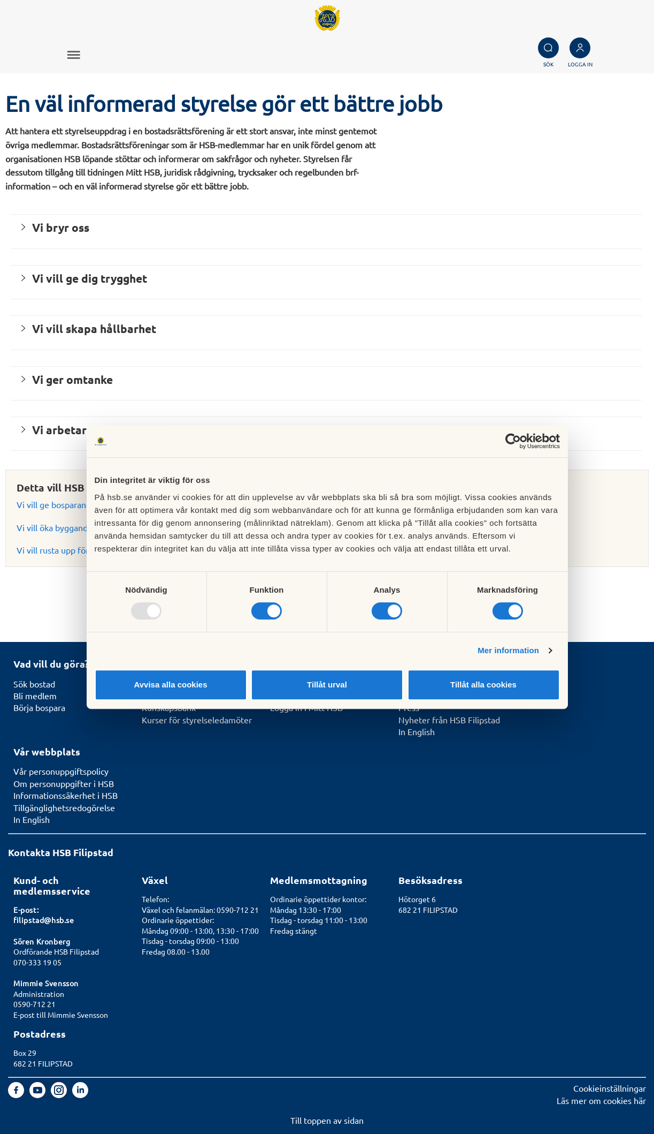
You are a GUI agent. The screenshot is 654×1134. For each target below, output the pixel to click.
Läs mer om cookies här (601, 1100)
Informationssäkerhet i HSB (65, 795)
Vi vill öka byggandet (56, 527)
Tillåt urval (327, 684)
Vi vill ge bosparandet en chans (75, 504)
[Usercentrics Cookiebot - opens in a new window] (513, 441)
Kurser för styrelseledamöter (197, 719)
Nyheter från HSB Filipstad (449, 719)
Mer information (508, 650)
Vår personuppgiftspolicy (61, 771)
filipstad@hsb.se (43, 920)
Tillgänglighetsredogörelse (64, 807)
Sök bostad (34, 683)
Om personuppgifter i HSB (63, 783)
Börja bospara (39, 707)
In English (416, 731)
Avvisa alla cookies (170, 684)
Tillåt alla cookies (483, 684)
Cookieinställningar (609, 1088)
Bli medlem (35, 695)
